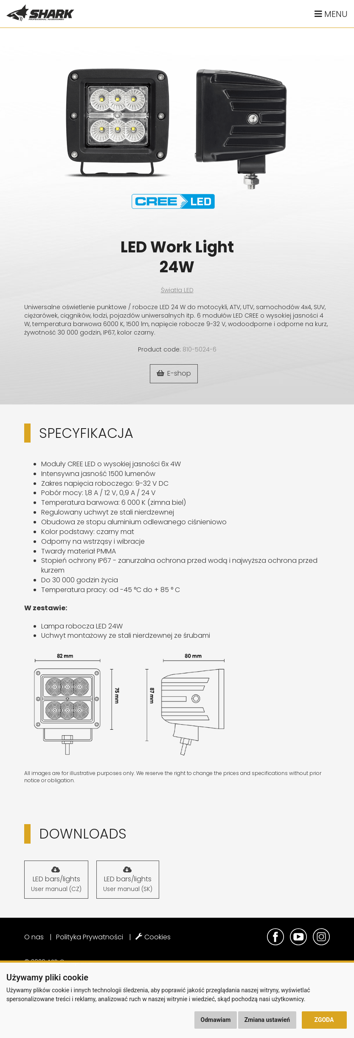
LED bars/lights (56, 880)
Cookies (153, 937)
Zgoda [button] (324, 1019)
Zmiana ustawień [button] (267, 1019)
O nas (34, 937)
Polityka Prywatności (89, 937)
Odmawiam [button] (216, 1019)
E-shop (174, 373)
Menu (331, 14)
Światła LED (177, 290)
